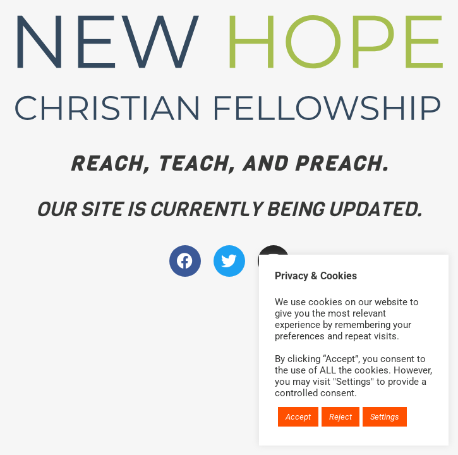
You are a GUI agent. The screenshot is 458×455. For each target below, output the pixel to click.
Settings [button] (384, 417)
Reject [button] (340, 417)
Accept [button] (298, 417)
